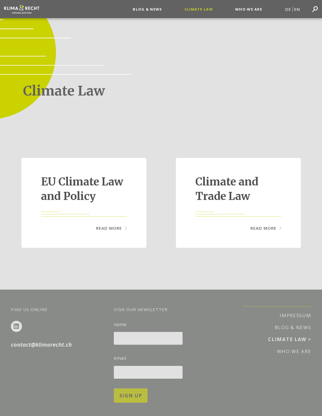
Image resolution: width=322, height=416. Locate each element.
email (148, 365)
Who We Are (248, 9)
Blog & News (147, 9)
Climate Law (199, 9)
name (148, 331)
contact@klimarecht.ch (41, 344)
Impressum (295, 315)
